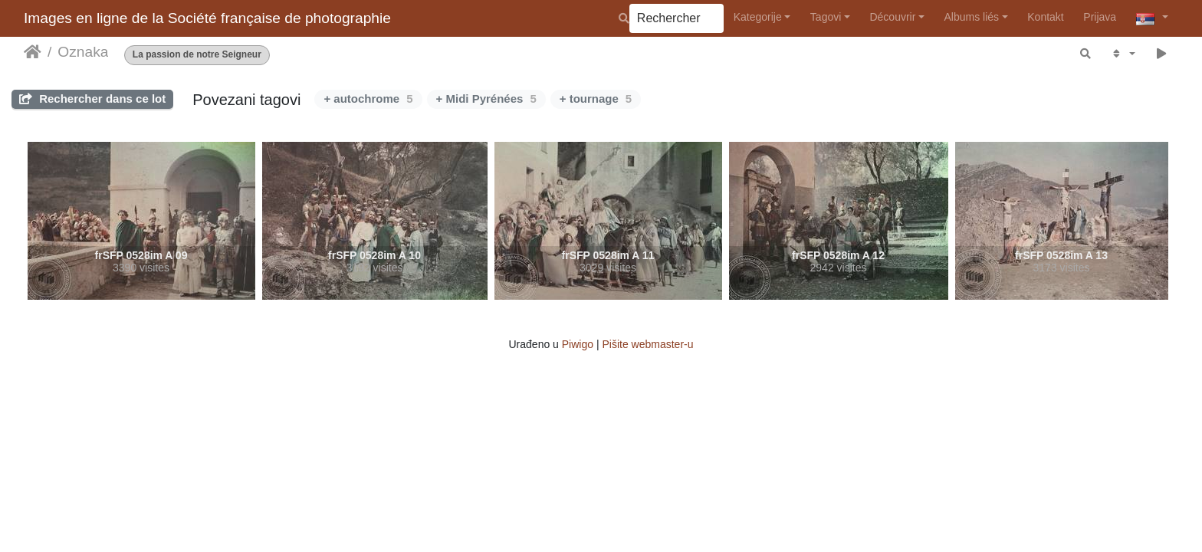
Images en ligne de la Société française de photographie (207, 18)
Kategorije (758, 17)
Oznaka (82, 52)
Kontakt (1045, 17)
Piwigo (577, 344)
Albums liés (972, 17)
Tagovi (825, 17)
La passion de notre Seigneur (197, 55)
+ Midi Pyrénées (486, 98)
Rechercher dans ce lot (92, 98)
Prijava (1099, 17)
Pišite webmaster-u (647, 344)
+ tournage (596, 98)
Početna (32, 52)
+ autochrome (367, 98)
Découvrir (892, 17)
